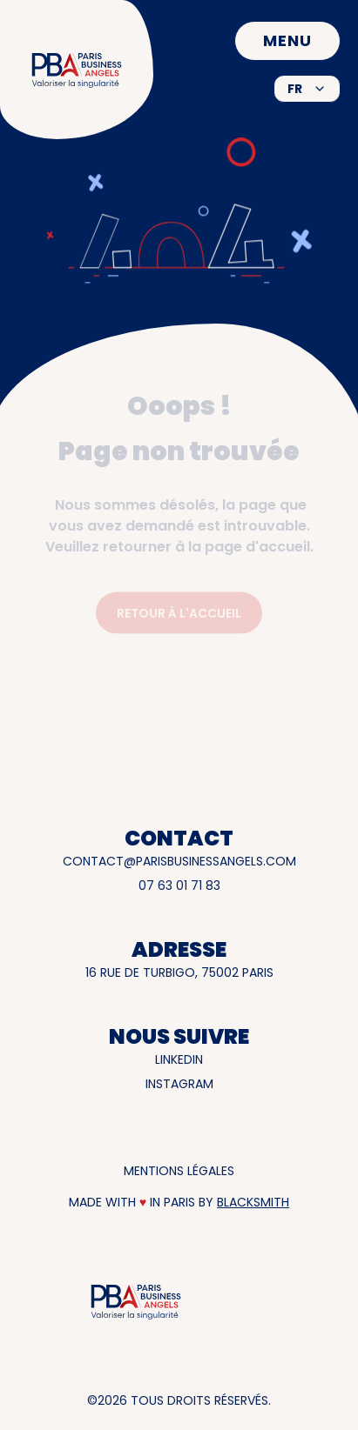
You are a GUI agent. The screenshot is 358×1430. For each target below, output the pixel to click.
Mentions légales (179, 1170)
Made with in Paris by (179, 1202)
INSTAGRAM (179, 1084)
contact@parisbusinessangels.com (179, 861)
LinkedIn (179, 1059)
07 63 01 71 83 (179, 885)
